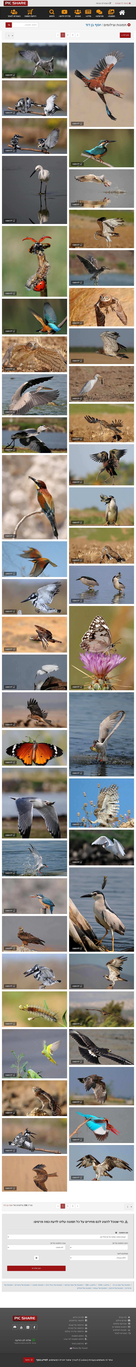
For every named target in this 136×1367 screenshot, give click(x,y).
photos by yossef (78, 1348)
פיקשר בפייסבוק (78, 1320)
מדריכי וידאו (80, 1317)
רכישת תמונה (30, 13)
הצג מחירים (36, 1268)
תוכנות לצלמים (121, 1330)
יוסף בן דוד (93, 25)
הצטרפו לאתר (14, 13)
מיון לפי (125, 35)
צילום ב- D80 (90, 1285)
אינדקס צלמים (121, 1324)
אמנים (78, 13)
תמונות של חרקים (116, 1288)
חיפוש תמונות (80, 1336)
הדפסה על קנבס (78, 1325)
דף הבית (124, 1317)
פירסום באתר (79, 1343)
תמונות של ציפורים (22, 1285)
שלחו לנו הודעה (23, 1340)
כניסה (122, 3)
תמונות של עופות (100, 1288)
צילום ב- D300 (103, 1285)
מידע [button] (88, 13)
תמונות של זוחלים (84, 1288)
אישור (29, 1360)
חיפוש (51, 13)
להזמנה (77, 124)
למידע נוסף (42, 1360)
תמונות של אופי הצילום (74, 1285)
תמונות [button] (111, 13)
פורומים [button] (99, 13)
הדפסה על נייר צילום (76, 1331)
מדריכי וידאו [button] (64, 13)
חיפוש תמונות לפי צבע (76, 1339)
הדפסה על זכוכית (78, 1328)
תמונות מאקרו (38, 1285)
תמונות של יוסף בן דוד (121, 1285)
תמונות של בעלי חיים (54, 1285)
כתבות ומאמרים (121, 1327)
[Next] (77, 35)
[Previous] (58, 35)
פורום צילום (123, 1320)
